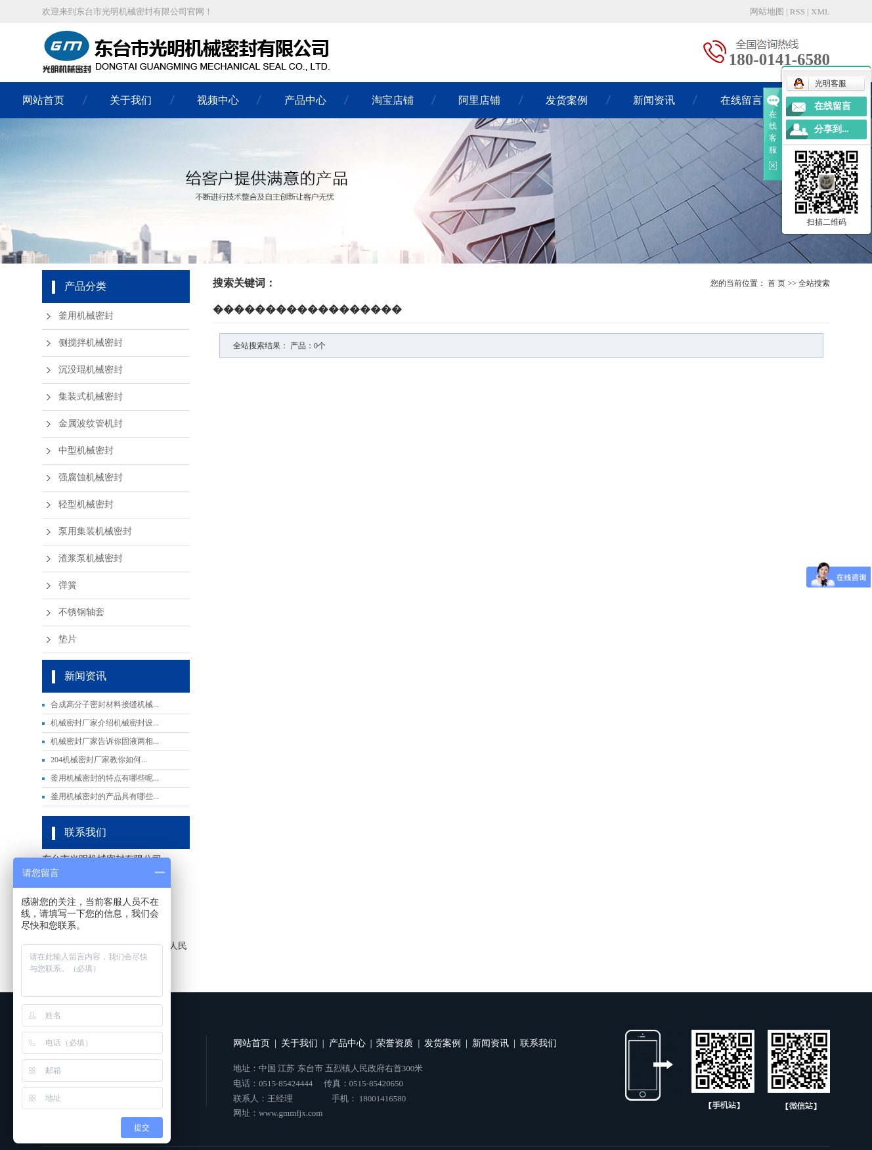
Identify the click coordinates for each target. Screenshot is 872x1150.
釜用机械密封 (86, 316)
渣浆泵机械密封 (90, 558)
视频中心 (218, 100)
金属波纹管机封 (90, 423)
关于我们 (131, 100)
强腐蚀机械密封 (90, 477)
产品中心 (305, 100)
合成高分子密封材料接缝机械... (105, 704)
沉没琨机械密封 (90, 370)
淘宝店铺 (393, 100)
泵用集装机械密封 (95, 531)
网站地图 (767, 11)
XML (820, 11)
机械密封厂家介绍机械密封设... (105, 722)
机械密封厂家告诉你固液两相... (105, 741)
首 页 (776, 283)
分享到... (831, 129)
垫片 (67, 639)
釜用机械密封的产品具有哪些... (105, 796)
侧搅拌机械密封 (90, 343)
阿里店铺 (479, 100)
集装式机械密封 (90, 397)
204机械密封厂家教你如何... (99, 759)
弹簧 (67, 585)
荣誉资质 (394, 1043)
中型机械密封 (86, 450)
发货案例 (567, 100)
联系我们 (538, 1043)
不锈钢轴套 (81, 612)
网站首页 (43, 100)
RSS (797, 11)
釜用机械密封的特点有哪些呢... (105, 778)
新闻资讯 (654, 100)
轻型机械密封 (86, 504)
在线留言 (741, 100)
